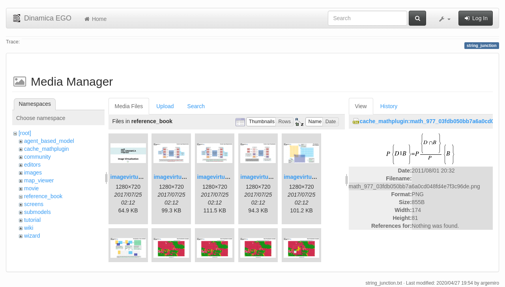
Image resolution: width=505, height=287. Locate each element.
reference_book (43, 196)
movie (31, 188)
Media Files (129, 106)
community (37, 157)
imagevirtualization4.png (272, 177)
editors (32, 164)
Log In (476, 18)
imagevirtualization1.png (142, 177)
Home (95, 19)
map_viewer (39, 180)
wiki (28, 228)
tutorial (32, 220)
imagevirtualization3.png (229, 177)
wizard (32, 236)
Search (196, 106)
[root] (25, 133)
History (389, 106)
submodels (37, 212)
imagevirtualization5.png (316, 177)
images (33, 172)
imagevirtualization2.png (185, 177)
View (361, 106)
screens (33, 204)
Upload (165, 106)
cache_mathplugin (46, 149)
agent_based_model (49, 141)
